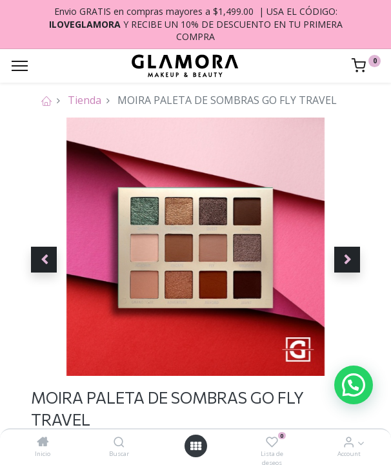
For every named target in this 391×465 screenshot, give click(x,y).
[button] (44, 260)
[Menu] (19, 66)
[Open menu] (195, 446)
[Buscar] (119, 442)
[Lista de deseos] (272, 442)
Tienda (84, 100)
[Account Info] (349, 442)
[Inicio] (42, 442)
